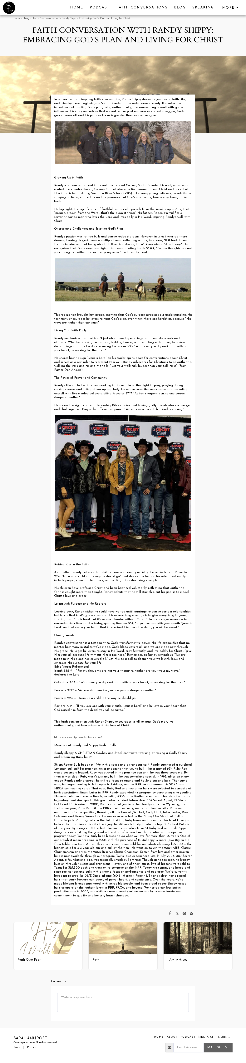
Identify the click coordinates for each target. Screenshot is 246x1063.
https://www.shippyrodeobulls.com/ (78, 737)
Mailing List (218, 1047)
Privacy (31, 1047)
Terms (16, 1047)
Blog (26, 18)
